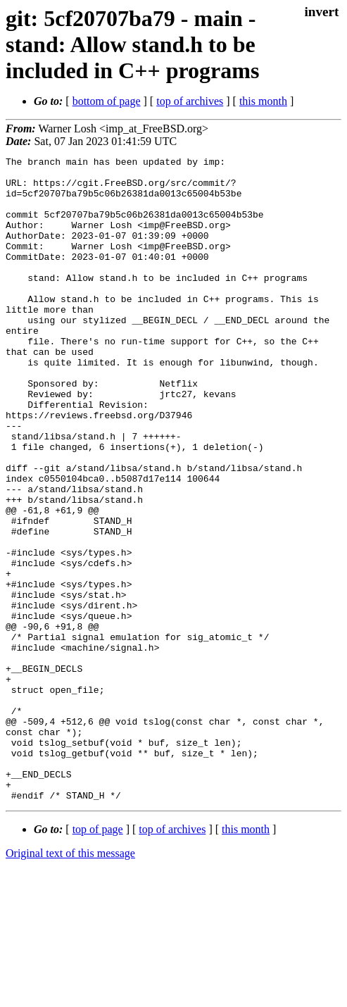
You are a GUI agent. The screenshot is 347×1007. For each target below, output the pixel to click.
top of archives (189, 101)
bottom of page (106, 101)
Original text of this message (70, 982)
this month (263, 101)
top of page (97, 958)
